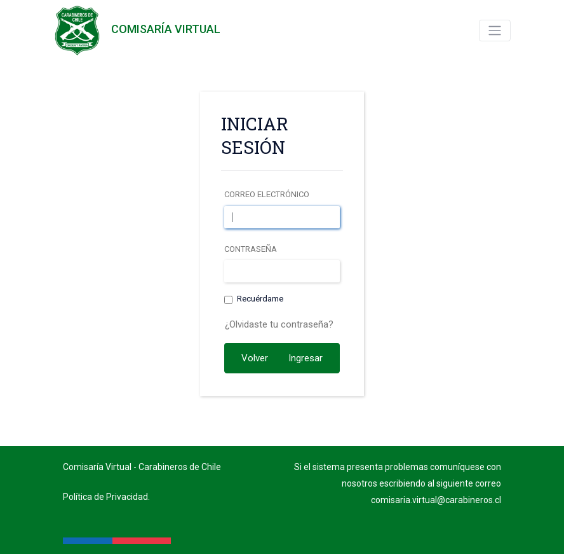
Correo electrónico (266, 194)
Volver (254, 358)
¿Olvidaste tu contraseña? (279, 324)
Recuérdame (260, 299)
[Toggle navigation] (495, 30)
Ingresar (305, 358)
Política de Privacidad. (106, 497)
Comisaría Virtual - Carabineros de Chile (142, 467)
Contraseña (250, 249)
